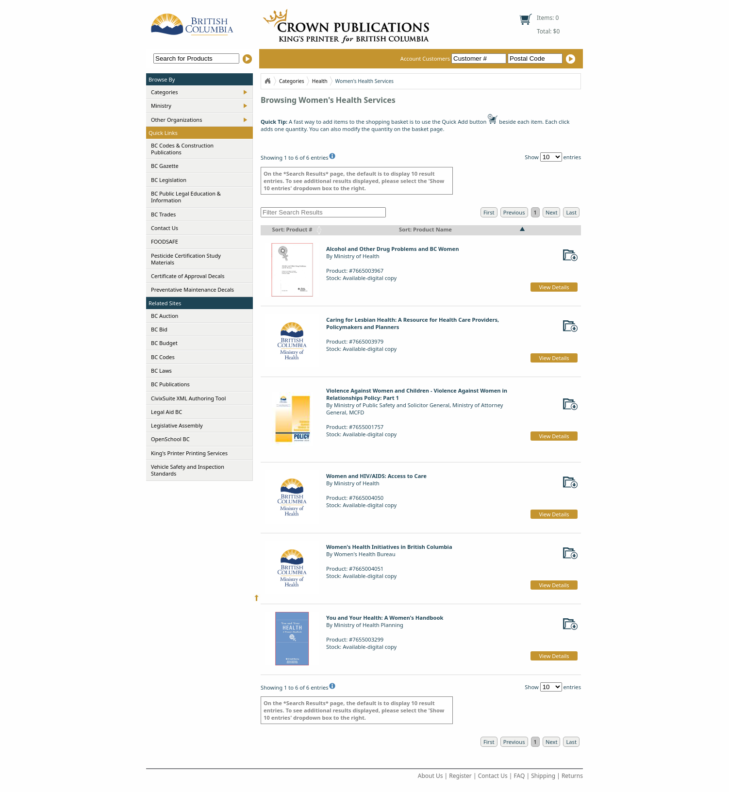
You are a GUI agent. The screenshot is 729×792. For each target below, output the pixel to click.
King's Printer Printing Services (189, 453)
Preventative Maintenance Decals (192, 289)
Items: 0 (548, 18)
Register (460, 776)
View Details (554, 287)
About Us (430, 776)
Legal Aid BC (166, 411)
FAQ (519, 776)
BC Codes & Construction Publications (182, 149)
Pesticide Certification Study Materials (186, 259)
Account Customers (454, 58)
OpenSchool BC (170, 439)
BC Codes (163, 357)
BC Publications (170, 384)
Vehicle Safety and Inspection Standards (187, 470)
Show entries (553, 157)
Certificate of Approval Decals (187, 276)
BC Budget (164, 342)
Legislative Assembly (177, 425)
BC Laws (161, 370)
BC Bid (159, 329)
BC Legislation (168, 179)
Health (320, 81)
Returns (572, 776)
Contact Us (164, 227)
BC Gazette (165, 165)
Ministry (161, 105)
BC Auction (164, 315)
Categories (164, 92)
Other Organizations (176, 119)
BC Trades (163, 214)
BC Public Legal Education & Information (186, 197)
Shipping (543, 776)
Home (267, 81)
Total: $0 (548, 31)
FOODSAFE (164, 241)
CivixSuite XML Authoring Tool (188, 398)
